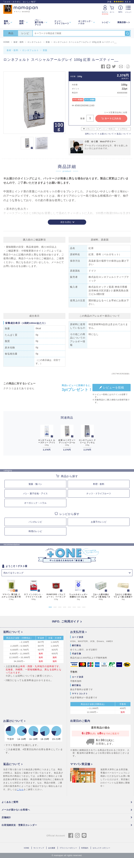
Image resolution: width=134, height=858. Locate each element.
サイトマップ (38, 848)
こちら (20, 789)
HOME (26, 848)
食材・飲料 (12, 50)
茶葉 (45, 50)
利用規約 (84, 848)
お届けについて (107, 134)
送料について (91, 134)
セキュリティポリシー (101, 848)
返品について (123, 134)
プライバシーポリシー (68, 848)
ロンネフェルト (30, 50)
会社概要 (51, 848)
